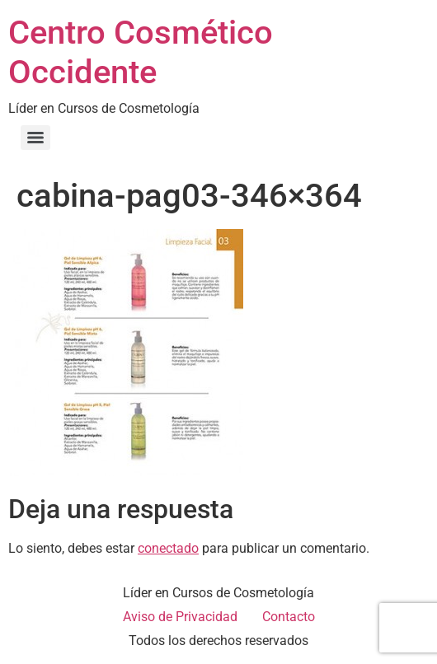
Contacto (288, 616)
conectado (168, 548)
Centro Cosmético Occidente (140, 52)
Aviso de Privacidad (180, 616)
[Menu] (35, 137)
